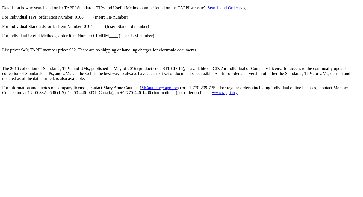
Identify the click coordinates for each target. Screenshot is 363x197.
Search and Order (223, 7)
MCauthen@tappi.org (160, 87)
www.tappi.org (225, 92)
